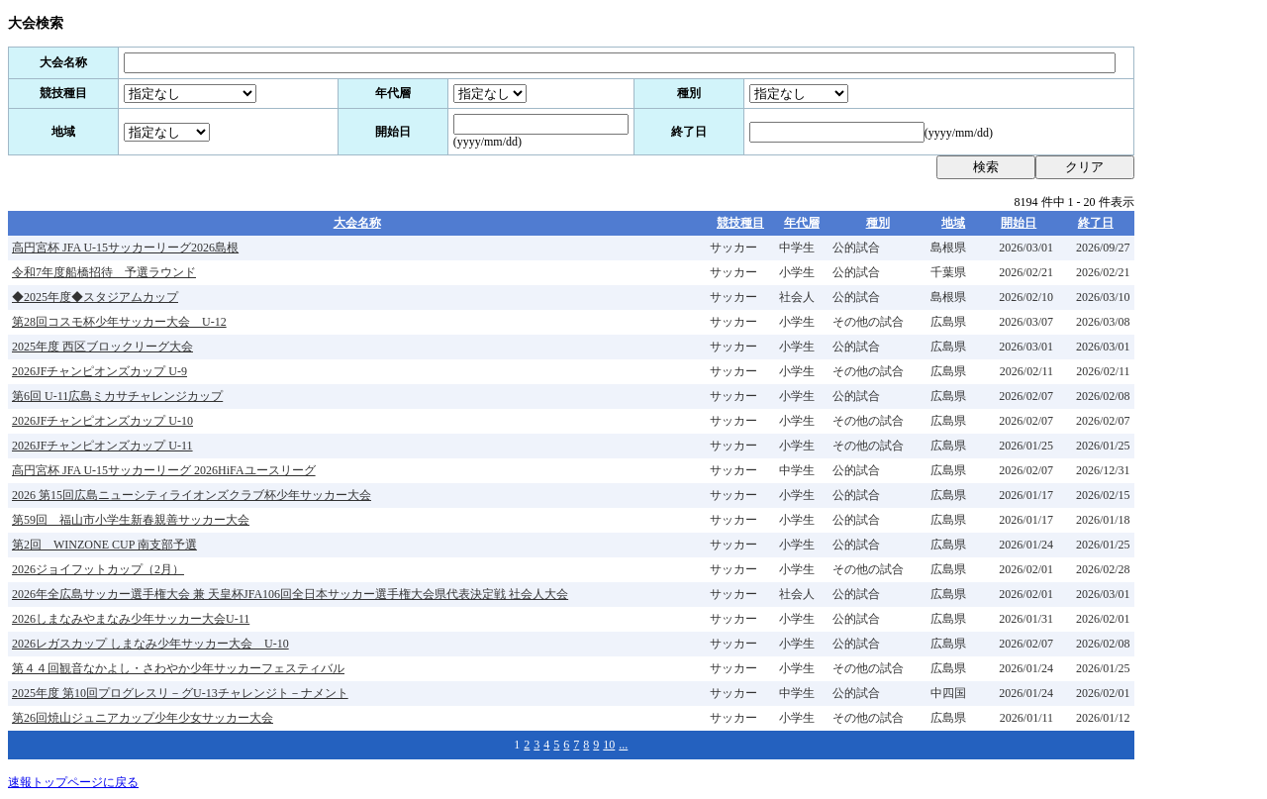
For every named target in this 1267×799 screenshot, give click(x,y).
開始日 (1018, 223)
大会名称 (357, 223)
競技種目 (740, 223)
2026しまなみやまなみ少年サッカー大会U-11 (130, 619)
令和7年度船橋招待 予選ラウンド (104, 272)
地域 (953, 223)
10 (609, 744)
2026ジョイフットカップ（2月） (98, 569)
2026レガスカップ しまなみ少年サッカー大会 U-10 (150, 643)
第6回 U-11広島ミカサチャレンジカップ (117, 396)
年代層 (802, 223)
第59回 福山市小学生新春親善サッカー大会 (130, 520)
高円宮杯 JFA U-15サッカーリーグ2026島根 (125, 247)
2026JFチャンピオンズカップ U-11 (102, 445)
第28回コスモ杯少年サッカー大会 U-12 (119, 322)
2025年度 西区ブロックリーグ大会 (102, 346)
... (623, 744)
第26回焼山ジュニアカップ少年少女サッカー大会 (142, 718)
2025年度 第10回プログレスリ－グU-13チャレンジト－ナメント (180, 693)
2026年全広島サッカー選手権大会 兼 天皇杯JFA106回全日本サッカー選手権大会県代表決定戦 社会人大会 (290, 594)
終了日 (1096, 223)
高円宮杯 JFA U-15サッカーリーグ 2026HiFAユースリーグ (164, 470)
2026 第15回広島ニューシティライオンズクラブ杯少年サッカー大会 (191, 495)
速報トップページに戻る (73, 782)
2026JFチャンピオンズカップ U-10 (102, 421)
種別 (878, 223)
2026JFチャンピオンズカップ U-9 (99, 371)
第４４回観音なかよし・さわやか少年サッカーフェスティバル (178, 668)
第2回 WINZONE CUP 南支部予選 (104, 544)
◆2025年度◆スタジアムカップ (95, 297)
